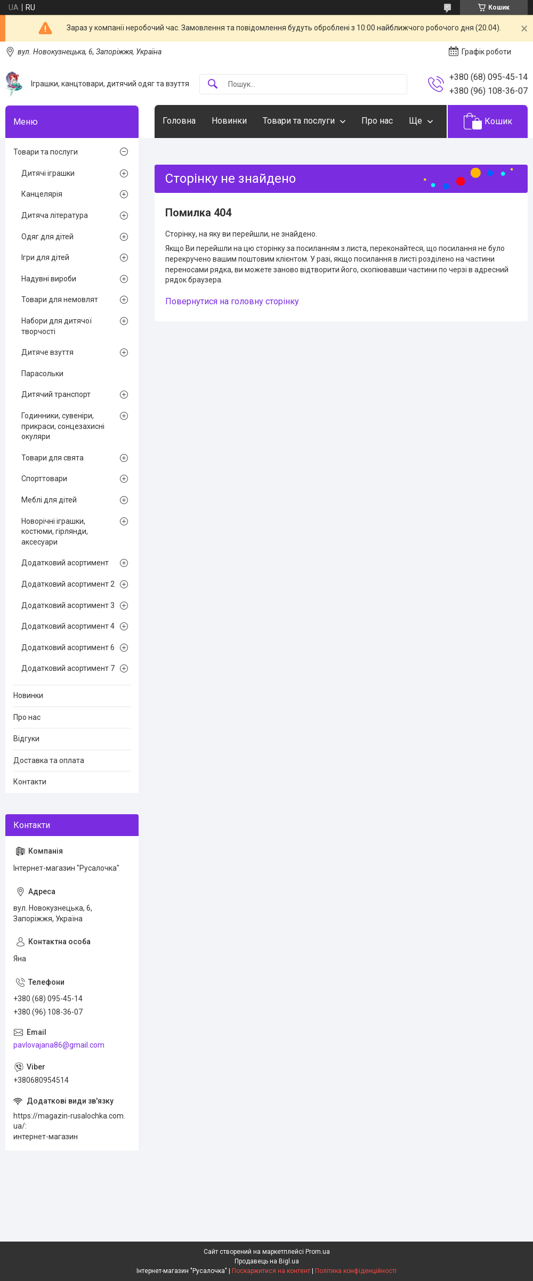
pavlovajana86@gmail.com (58, 1045)
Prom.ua (317, 1251)
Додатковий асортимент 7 (68, 668)
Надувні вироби (48, 278)
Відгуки (26, 738)
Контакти (29, 781)
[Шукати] (212, 84)
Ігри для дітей (45, 257)
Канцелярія (41, 194)
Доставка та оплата (48, 760)
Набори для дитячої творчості (56, 326)
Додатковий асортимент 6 (68, 647)
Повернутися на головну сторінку (232, 301)
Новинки (229, 121)
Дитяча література (54, 215)
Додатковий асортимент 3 (68, 605)
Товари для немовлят (59, 299)
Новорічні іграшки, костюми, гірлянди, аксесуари (54, 531)
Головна (179, 121)
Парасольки (42, 373)
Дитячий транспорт (56, 394)
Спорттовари (44, 478)
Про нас (377, 121)
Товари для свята (52, 457)
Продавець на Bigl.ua (267, 1261)
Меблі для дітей (49, 500)
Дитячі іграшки (48, 173)
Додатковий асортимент (65, 562)
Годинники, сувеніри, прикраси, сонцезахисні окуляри (62, 426)
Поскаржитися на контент (271, 1271)
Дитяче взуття (47, 352)
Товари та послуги (299, 121)
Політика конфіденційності (356, 1271)
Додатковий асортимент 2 (68, 584)
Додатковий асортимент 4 (68, 626)
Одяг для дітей (47, 236)
